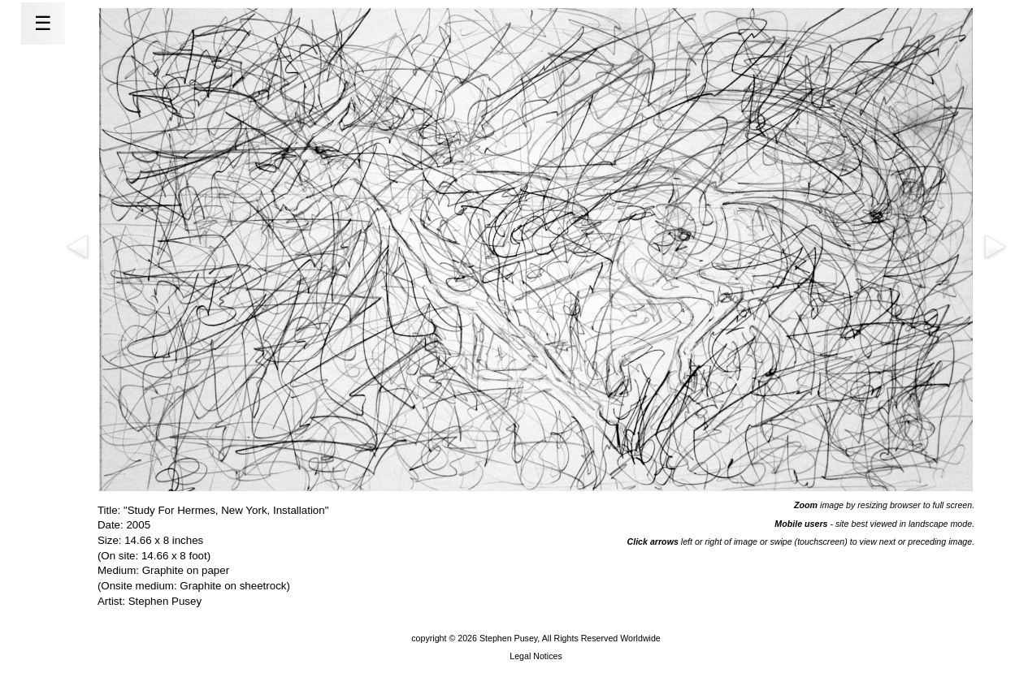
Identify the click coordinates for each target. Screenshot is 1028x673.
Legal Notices (536, 656)
